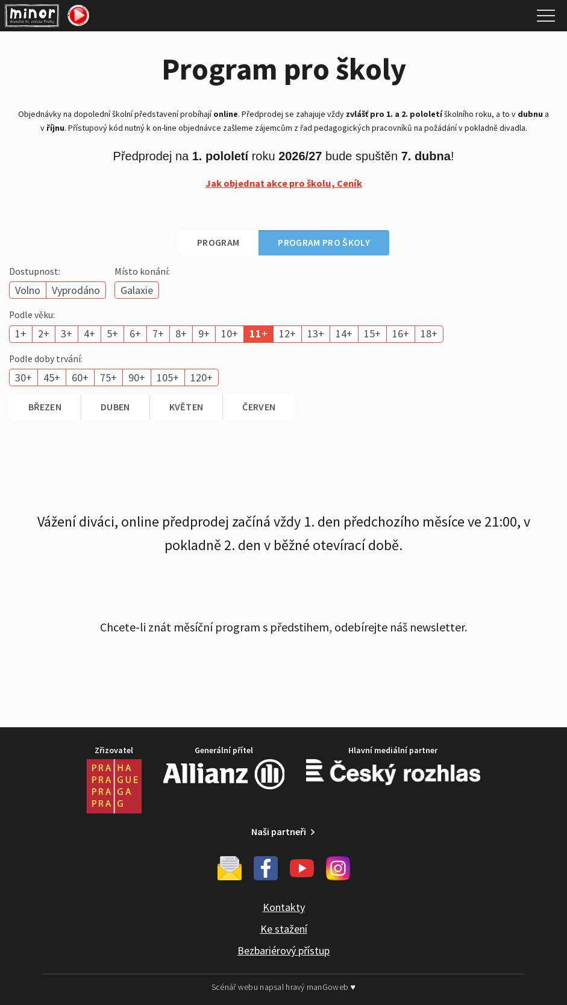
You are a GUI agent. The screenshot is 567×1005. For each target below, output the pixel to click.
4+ (89, 333)
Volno (27, 290)
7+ (158, 333)
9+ (204, 333)
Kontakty (284, 907)
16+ (400, 333)
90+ (136, 377)
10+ (229, 333)
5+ (112, 333)
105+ (168, 377)
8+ (181, 333)
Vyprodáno (76, 290)
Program (218, 242)
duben (115, 407)
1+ (21, 333)
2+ (43, 333)
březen (44, 407)
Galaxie (137, 290)
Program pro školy (323, 242)
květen (186, 407)
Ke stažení (283, 929)
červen (258, 407)
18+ (429, 333)
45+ (51, 377)
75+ (108, 377)
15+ (372, 333)
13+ (315, 333)
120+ (201, 377)
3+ (66, 333)
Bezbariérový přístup (283, 950)
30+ (23, 377)
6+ (135, 333)
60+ (80, 377)
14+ (344, 333)
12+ (287, 333)
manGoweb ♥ (331, 987)
